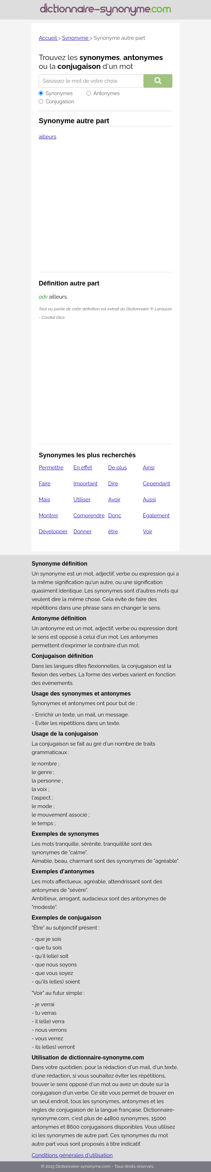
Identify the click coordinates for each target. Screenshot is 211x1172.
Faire (44, 483)
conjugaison (79, 66)
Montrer (48, 515)
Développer (53, 531)
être (113, 531)
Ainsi (149, 467)
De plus (117, 467)
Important (85, 483)
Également (156, 515)
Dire (113, 483)
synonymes (100, 57)
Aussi (149, 499)
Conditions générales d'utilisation (72, 1155)
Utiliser (81, 499)
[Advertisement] (105, 211)
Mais (44, 499)
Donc (114, 515)
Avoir (114, 499)
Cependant (156, 483)
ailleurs (47, 136)
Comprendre (88, 515)
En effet (82, 467)
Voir (148, 531)
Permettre (51, 467)
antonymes (143, 57)
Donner (82, 531)
